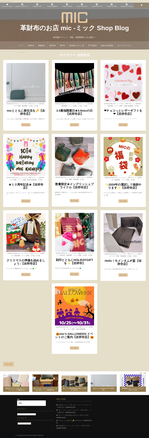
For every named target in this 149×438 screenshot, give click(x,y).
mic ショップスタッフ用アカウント (26, 103)
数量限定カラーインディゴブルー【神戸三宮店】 (133, 389)
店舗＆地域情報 (128, 106)
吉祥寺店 (52, 45)
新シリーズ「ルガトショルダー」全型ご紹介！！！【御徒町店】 (45, 389)
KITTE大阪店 (92, 45)
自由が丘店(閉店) (107, 45)
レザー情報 (17, 106)
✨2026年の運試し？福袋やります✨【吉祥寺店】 (123, 186)
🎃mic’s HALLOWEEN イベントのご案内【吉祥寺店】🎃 (74, 335)
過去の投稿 (9, 364)
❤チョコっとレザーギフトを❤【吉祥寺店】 (123, 112)
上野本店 (30, 45)
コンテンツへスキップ (5, 1)
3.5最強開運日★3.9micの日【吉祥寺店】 (74, 112)
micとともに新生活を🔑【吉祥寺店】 (26, 112)
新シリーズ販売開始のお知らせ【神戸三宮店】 (74, 389)
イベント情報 (72, 106)
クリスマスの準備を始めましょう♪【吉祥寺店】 (26, 262)
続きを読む (25, 125)
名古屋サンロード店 (76, 45)
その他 (31, 106)
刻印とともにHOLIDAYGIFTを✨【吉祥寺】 (74, 261)
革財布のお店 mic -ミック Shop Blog (74, 27)
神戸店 (62, 45)
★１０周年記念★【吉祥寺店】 (25, 186)
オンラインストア (124, 45)
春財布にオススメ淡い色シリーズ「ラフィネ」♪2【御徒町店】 (16, 389)
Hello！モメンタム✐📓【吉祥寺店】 (123, 262)
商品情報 (24, 106)
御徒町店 (41, 45)
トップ (20, 45)
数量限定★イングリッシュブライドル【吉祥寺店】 (74, 186)
